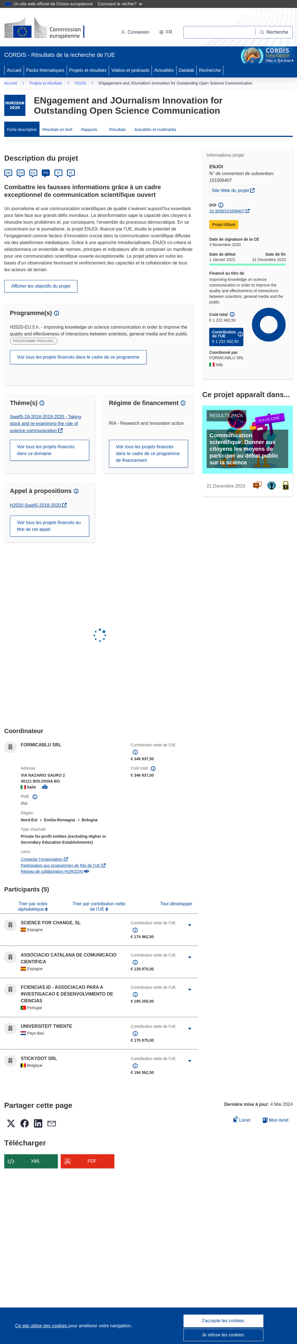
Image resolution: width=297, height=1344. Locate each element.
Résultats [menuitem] (117, 129)
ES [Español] (33, 173)
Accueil (14, 70)
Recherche (210, 70)
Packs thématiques (45, 70)
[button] (165, 32)
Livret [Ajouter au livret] (241, 1119)
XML (35, 1161)
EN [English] (20, 173)
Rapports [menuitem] (89, 129)
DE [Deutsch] (8, 173)
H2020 (80, 83)
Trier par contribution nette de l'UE (99, 906)
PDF (92, 1161)
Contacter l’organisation (44, 859)
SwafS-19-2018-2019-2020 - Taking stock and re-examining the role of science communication (45, 423)
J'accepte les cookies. (223, 1320)
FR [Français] (45, 173)
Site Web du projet (234, 190)
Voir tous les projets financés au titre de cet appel (49, 526)
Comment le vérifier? (120, 3)
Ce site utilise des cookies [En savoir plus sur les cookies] (42, 1325)
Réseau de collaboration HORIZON (55, 871)
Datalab (186, 70)
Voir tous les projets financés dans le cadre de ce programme (78, 357)
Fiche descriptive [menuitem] (22, 129)
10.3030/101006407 (226, 211)
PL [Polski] (71, 173)
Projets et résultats (88, 70)
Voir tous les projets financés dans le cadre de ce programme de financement (148, 453)
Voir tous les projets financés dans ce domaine (46, 450)
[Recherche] (274, 32)
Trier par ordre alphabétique (32, 906)
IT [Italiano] (58, 173)
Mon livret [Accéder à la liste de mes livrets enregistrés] (276, 1120)
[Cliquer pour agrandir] (190, 925)
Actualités (164, 70)
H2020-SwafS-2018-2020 (38, 505)
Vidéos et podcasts (130, 70)
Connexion (135, 32)
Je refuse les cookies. (223, 1334)
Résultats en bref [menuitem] (57, 129)
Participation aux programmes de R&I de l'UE (63, 865)
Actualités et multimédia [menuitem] (155, 129)
